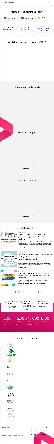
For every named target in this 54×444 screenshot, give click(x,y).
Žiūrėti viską (27, 169)
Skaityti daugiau (23, 247)
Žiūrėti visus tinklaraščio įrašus (27, 292)
